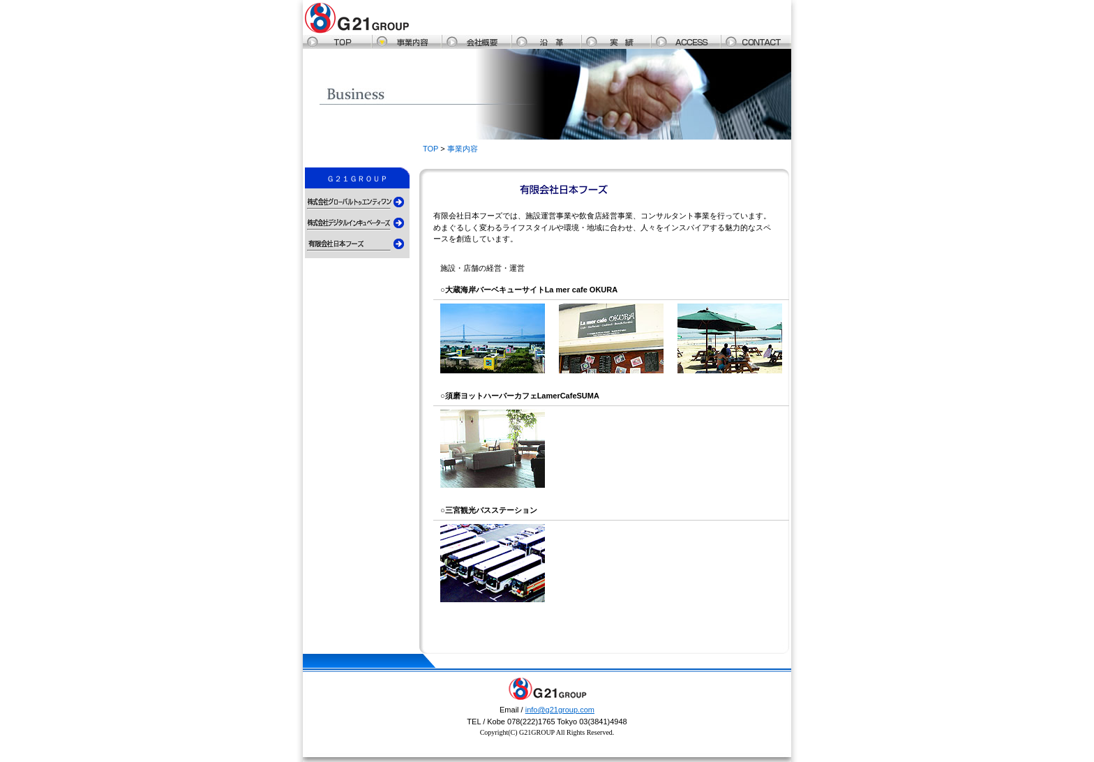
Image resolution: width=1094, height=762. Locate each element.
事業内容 (462, 148)
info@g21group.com (559, 709)
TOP (430, 148)
